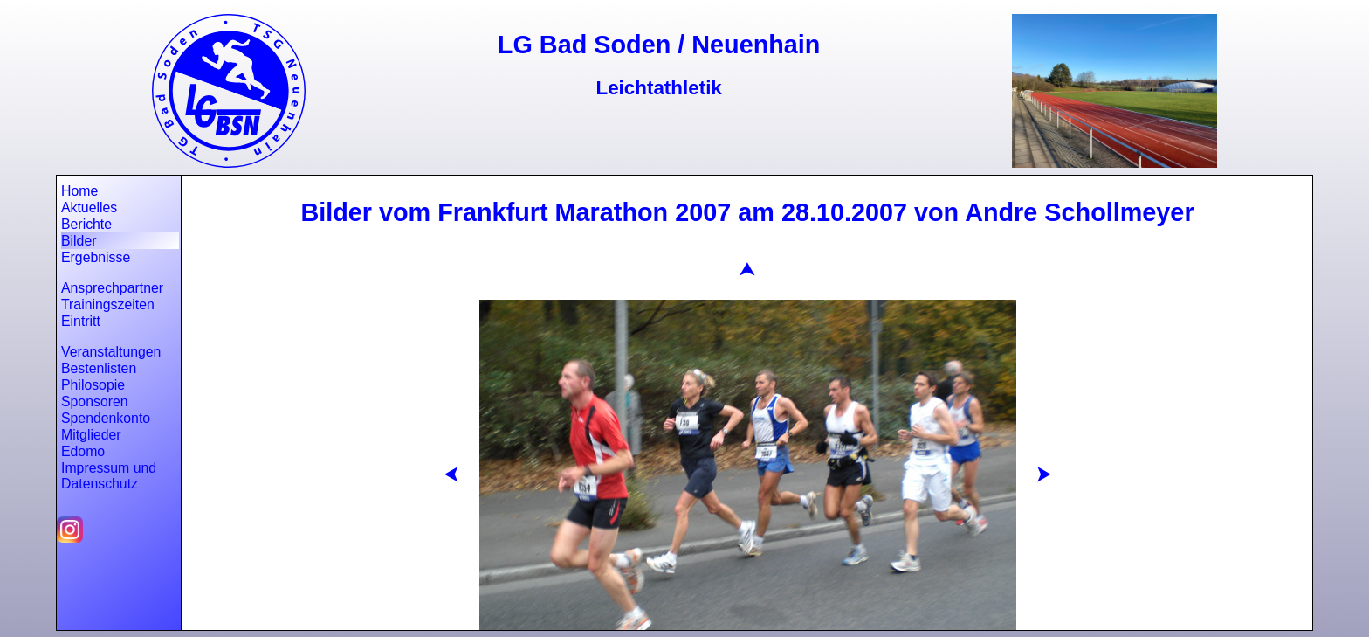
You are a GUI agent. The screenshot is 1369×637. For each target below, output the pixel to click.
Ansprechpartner (112, 287)
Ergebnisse (95, 257)
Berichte (86, 224)
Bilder (78, 240)
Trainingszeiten (108, 304)
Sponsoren (94, 401)
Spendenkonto (105, 418)
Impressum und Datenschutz (108, 475)
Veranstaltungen (111, 351)
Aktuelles (89, 207)
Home (79, 190)
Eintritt (80, 321)
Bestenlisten (98, 368)
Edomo (83, 451)
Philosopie (93, 384)
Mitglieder (91, 434)
